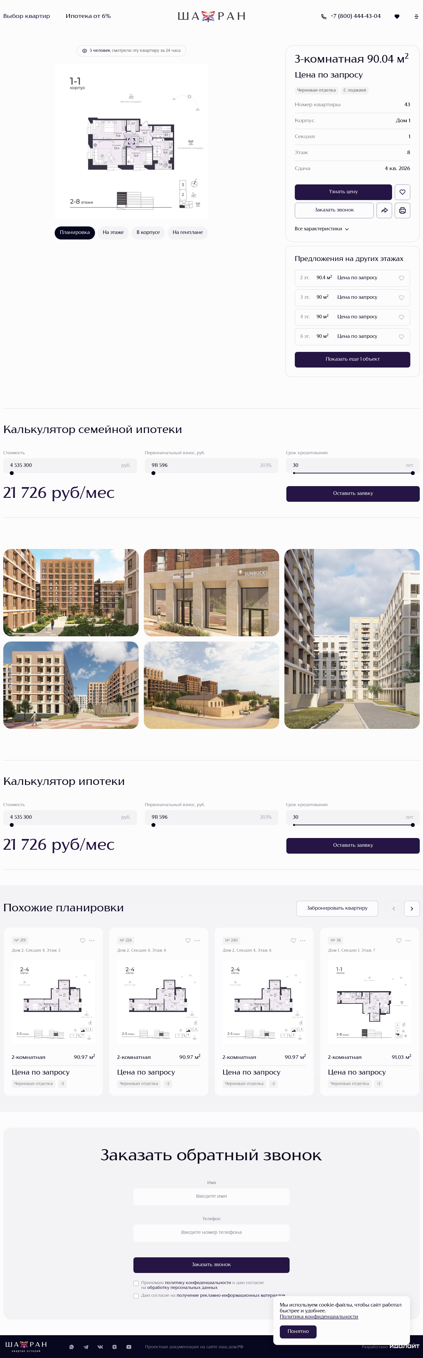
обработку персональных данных (182, 1287)
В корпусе (148, 233)
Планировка (75, 233)
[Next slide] (412, 908)
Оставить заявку (353, 493)
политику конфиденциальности (198, 1282)
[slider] (12, 473)
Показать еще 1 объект (353, 359)
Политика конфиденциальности (319, 1317)
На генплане (188, 233)
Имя (211, 1182)
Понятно (298, 1332)
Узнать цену (343, 192)
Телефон (211, 1219)
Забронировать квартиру (337, 908)
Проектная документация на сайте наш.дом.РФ (194, 1347)
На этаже (113, 233)
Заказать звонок (334, 210)
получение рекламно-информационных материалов (231, 1295)
